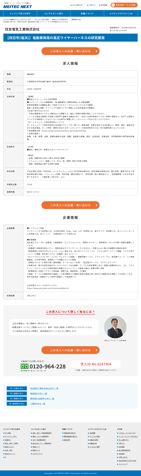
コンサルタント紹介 (53, 13)
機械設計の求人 (77, 19)
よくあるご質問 (95, 447)
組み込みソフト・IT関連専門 (42, 443)
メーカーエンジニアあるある (128, 436)
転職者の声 (93, 443)
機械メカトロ (9, 447)
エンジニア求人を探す (20, 13)
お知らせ (92, 5)
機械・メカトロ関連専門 (41, 436)
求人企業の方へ (78, 5)
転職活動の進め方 (70, 433)
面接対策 (67, 440)
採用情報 (104, 5)
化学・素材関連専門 (39, 440)
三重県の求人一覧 (37, 403)
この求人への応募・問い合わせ (70, 51)
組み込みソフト (10, 454)
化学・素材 (8, 450)
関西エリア (36, 450)
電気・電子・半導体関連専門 (42, 433)
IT (5, 457)
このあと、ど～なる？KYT (127, 433)
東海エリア (36, 447)
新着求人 (8, 440)
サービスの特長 (95, 436)
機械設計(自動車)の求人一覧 (42, 398)
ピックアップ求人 (11, 436)
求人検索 (8, 433)
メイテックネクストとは (120, 13)
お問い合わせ (123, 457)
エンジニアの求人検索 (42, 19)
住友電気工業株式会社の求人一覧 (44, 388)
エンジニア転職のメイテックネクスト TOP (17, 19)
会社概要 (92, 433)
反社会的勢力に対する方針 (127, 461)
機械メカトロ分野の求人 (60, 19)
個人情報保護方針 (124, 450)
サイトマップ (123, 464)
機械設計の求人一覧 (38, 393)
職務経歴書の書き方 (70, 436)
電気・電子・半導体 (11, 443)
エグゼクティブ (38, 454)
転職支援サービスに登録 (123, 5)
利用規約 (122, 454)
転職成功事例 (94, 440)
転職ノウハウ (87, 13)
